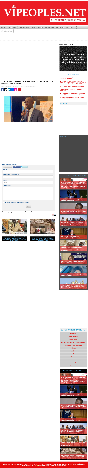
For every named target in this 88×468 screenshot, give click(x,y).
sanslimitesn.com (73, 357)
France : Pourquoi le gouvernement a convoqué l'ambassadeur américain (71, 237)
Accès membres (26, 465)
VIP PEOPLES (71, 27)
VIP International (6, 31)
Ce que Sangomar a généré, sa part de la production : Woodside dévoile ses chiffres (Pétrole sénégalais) (72, 286)
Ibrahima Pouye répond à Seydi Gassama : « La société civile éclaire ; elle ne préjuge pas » (73, 95)
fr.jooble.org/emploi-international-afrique (73, 342)
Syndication (42, 465)
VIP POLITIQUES (37, 27)
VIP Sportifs (12, 27)
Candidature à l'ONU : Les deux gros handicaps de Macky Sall (71, 199)
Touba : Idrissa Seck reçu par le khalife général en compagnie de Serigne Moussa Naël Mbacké (72, 249)
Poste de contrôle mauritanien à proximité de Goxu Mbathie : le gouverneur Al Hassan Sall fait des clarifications (14, 238)
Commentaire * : (7, 185)
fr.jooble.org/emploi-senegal (73, 345)
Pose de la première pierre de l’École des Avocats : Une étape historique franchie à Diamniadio (72, 224)
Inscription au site (50, 465)
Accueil (3, 27)
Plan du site (33, 465)
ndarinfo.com (73, 354)
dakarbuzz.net (73, 336)
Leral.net (73, 351)
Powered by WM (62, 465)
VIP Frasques (49, 27)
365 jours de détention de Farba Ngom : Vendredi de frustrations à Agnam (72, 99)
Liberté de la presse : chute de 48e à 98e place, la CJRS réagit (72, 262)
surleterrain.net (73, 360)
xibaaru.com (73, 366)
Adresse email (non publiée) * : (11, 174)
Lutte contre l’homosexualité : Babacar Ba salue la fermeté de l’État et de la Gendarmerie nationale (73, 211)
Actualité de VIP (23, 27)
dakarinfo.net (73, 339)
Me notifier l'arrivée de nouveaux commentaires (17, 202)
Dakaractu (73, 333)
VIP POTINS (60, 27)
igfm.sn (73, 348)
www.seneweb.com (73, 363)
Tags (56, 465)
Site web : (5, 180)
